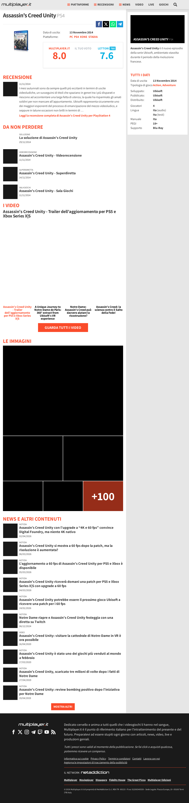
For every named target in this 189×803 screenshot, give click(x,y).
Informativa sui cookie (76, 758)
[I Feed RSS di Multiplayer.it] (53, 732)
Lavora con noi (151, 758)
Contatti (136, 758)
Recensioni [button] (104, 4)
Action (157, 85)
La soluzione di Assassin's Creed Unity (48, 137)
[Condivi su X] (106, 24)
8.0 (59, 55)
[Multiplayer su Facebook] (13, 732)
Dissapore (101, 780)
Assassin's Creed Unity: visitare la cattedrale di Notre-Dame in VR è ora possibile (70, 637)
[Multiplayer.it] (16, 4)
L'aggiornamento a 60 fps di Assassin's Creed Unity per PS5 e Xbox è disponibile (71, 565)
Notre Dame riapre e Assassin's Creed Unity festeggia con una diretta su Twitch (66, 619)
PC (71, 37)
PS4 (76, 37)
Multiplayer (70, 780)
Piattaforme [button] (78, 4)
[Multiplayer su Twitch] (40, 732)
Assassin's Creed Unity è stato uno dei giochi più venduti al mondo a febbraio (70, 655)
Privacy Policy (98, 758)
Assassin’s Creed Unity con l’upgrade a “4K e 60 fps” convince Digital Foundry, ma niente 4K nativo (66, 529)
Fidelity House (117, 780)
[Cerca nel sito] (175, 4)
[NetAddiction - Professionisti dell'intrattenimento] (95, 773)
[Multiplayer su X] (20, 732)
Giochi (164, 4)
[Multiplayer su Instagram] (27, 732)
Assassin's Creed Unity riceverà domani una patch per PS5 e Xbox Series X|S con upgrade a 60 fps (69, 583)
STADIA (93, 37)
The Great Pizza (136, 780)
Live (151, 4)
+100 (103, 496)
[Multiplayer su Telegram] (33, 732)
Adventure (169, 85)
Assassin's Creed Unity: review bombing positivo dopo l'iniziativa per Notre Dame (69, 691)
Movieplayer (86, 780)
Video (139, 4)
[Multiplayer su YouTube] (46, 732)
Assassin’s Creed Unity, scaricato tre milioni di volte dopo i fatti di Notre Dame (69, 673)
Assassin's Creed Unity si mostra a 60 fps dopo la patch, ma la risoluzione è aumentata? (66, 547)
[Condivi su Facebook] (99, 24)
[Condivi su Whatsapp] (113, 24)
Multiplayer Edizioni (159, 780)
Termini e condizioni (119, 758)
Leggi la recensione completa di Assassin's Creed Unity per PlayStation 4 (64, 115)
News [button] (124, 4)
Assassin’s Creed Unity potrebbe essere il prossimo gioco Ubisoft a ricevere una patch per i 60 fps (69, 601)
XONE (83, 37)
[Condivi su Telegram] (120, 24)
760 (112, 48)
